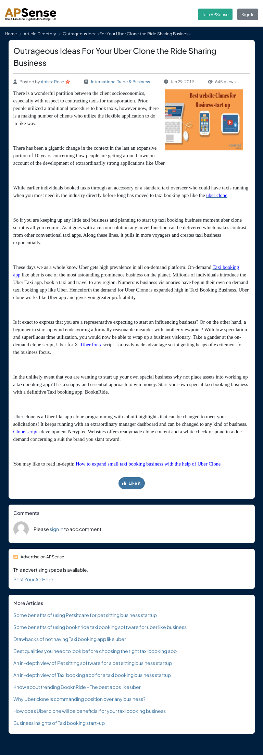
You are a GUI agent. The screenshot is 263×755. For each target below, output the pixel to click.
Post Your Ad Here (33, 579)
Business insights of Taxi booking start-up (59, 723)
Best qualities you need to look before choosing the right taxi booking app (95, 651)
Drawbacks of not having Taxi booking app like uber (69, 639)
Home (11, 33)
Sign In (247, 14)
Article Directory (40, 33)
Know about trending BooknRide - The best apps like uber (77, 687)
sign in (56, 529)
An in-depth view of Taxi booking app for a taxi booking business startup (92, 675)
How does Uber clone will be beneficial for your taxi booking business (89, 711)
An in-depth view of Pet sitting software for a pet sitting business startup (92, 663)
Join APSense (215, 14)
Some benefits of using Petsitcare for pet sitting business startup (85, 615)
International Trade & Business (120, 81)
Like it (131, 483)
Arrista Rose (52, 81)
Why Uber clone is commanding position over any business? (79, 699)
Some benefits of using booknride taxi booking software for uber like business (100, 627)
